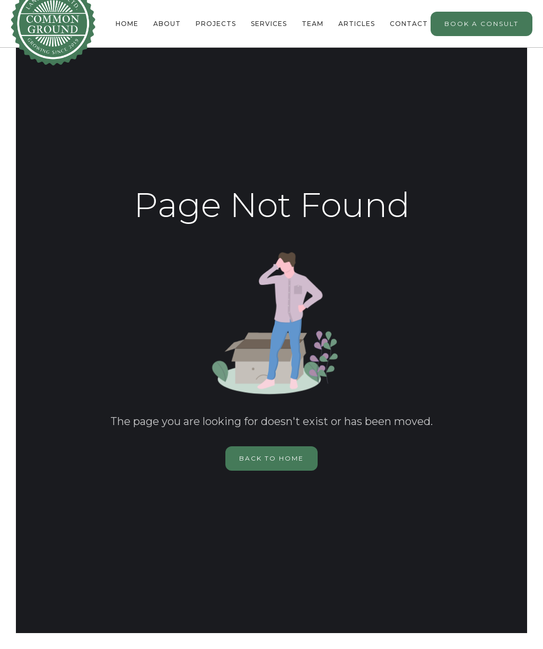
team (312, 24)
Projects (216, 24)
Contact (409, 24)
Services (269, 24)
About (167, 24)
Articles (356, 24)
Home (127, 24)
